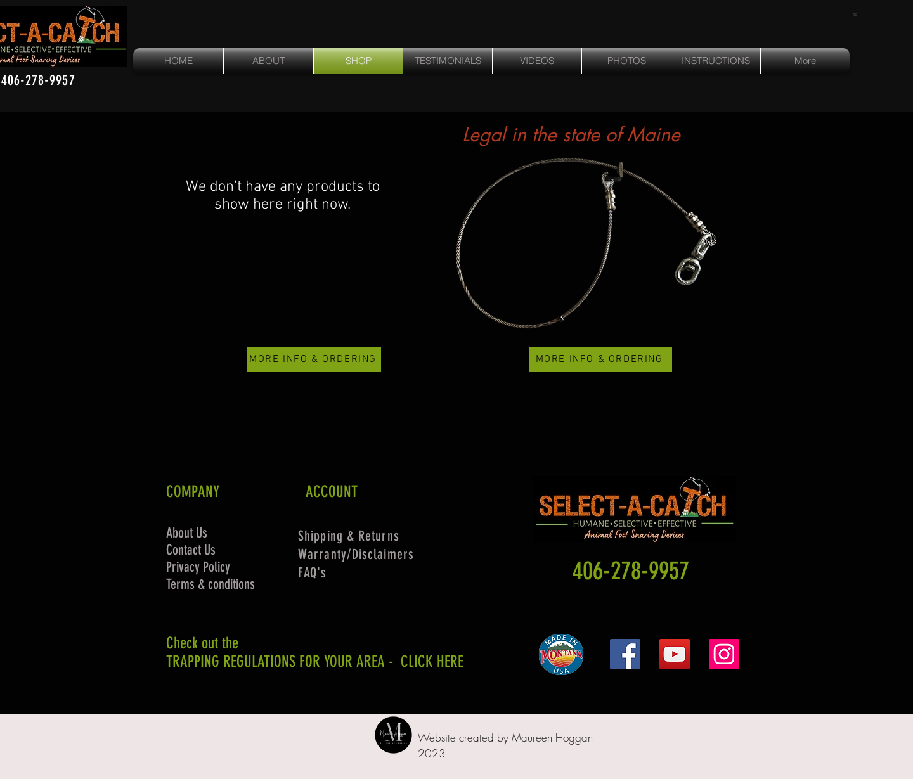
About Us (186, 532)
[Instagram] (724, 654)
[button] (856, 14)
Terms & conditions (210, 584)
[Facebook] (625, 654)
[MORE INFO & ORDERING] (314, 359)
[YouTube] (674, 654)
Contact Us (191, 549)
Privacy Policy (198, 567)
